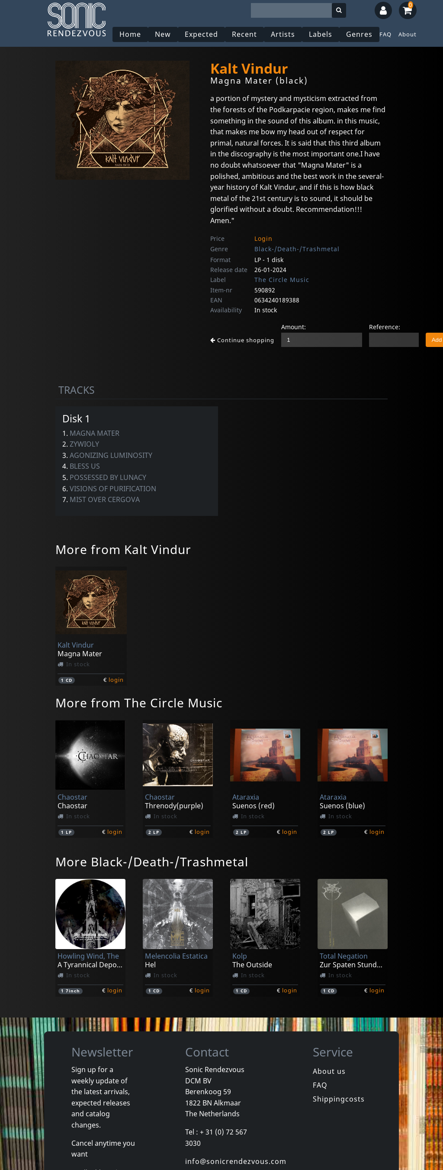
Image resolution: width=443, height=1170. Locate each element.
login (116, 680)
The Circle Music (281, 279)
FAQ (385, 34)
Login (263, 238)
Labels (320, 34)
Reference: (384, 327)
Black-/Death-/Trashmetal (297, 249)
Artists (283, 34)
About (407, 34)
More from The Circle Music (138, 702)
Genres (359, 34)
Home (130, 34)
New (163, 34)
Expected (201, 34)
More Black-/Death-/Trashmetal (151, 861)
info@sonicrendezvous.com (235, 1161)
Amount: (293, 327)
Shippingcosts (339, 1099)
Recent (244, 34)
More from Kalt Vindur (123, 549)
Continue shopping (242, 340)
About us (329, 1071)
